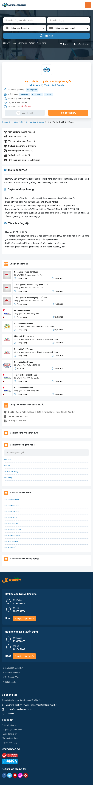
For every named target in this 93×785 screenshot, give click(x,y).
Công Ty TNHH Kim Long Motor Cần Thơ (28, 275)
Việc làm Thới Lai (11, 541)
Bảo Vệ (7, 465)
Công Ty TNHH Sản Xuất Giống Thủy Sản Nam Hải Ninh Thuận (36, 339)
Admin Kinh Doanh (22, 310)
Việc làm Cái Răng (11, 512)
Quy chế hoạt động (9, 742)
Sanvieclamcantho (11, 672)
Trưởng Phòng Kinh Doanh (25, 375)
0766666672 (11, 713)
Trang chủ (6, 122)
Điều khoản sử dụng (10, 738)
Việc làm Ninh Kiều (11, 500)
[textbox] (24, 28)
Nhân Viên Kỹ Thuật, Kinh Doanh (46, 85)
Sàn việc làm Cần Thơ (12, 668)
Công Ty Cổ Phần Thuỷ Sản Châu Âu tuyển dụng (46, 81)
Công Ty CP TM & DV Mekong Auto (26, 314)
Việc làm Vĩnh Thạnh (12, 529)
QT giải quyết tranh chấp (12, 730)
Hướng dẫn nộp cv (9, 734)
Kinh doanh (9, 43)
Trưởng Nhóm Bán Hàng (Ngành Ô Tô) (30, 298)
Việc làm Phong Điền (12, 535)
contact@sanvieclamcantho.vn (19, 709)
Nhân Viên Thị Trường (23, 349)
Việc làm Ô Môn (10, 517)
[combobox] (24, 28)
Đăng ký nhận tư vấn (24, 618)
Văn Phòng (22, 43)
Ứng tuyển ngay (68, 113)
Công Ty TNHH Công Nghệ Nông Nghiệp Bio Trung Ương (34, 326)
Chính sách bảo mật (10, 725)
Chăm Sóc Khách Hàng (24, 336)
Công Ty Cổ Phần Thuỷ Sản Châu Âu (29, 122)
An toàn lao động (11, 471)
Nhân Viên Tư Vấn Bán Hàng (26, 272)
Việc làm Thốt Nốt (11, 523)
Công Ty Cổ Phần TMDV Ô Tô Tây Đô (27, 365)
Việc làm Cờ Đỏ (10, 547)
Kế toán (32, 43)
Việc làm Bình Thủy (11, 506)
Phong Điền (32, 90)
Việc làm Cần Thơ (11, 677)
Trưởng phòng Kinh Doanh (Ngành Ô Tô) (31, 285)
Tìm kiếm (46, 36)
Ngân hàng (41, 43)
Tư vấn (48, 94)
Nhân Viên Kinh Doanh (23, 323)
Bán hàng (25, 94)
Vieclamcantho (9, 682)
